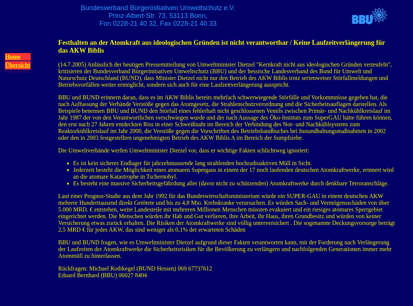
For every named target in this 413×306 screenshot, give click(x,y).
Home (13, 56)
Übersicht (17, 65)
